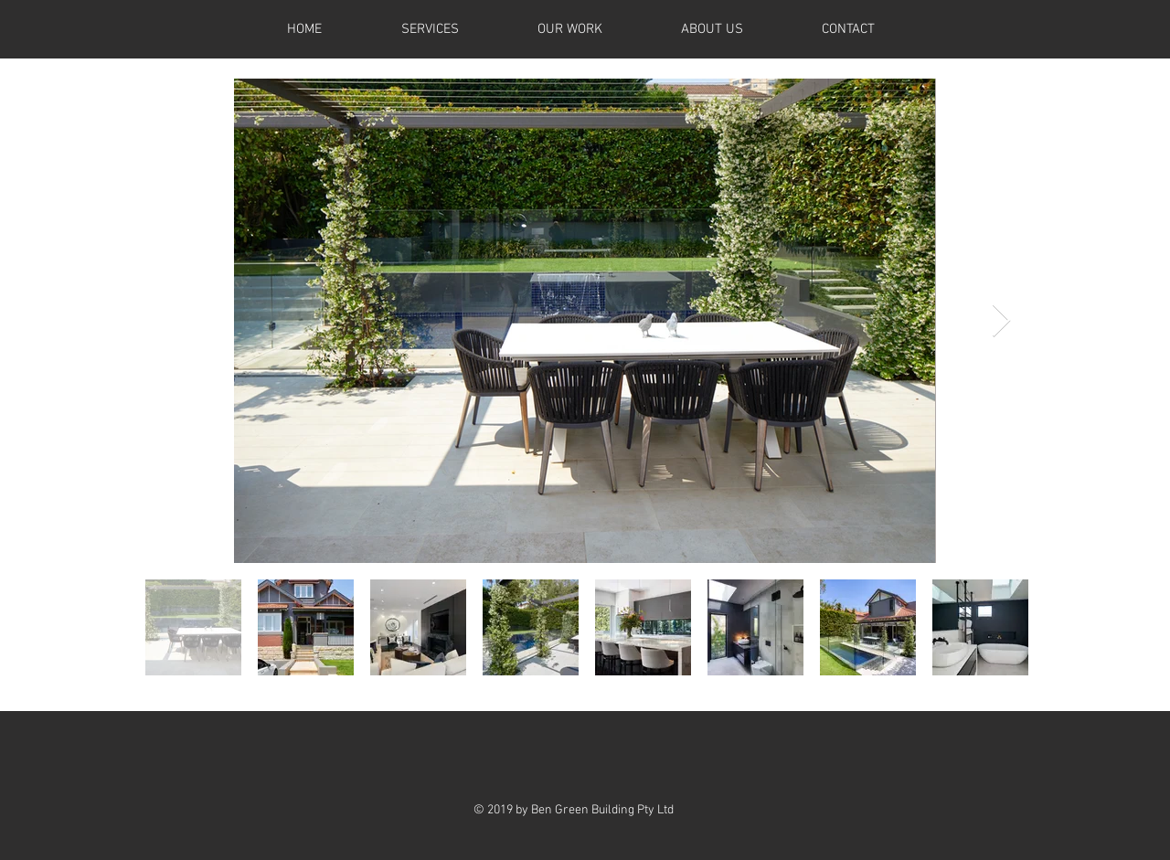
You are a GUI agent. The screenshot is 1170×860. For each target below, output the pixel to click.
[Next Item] (1001, 321)
